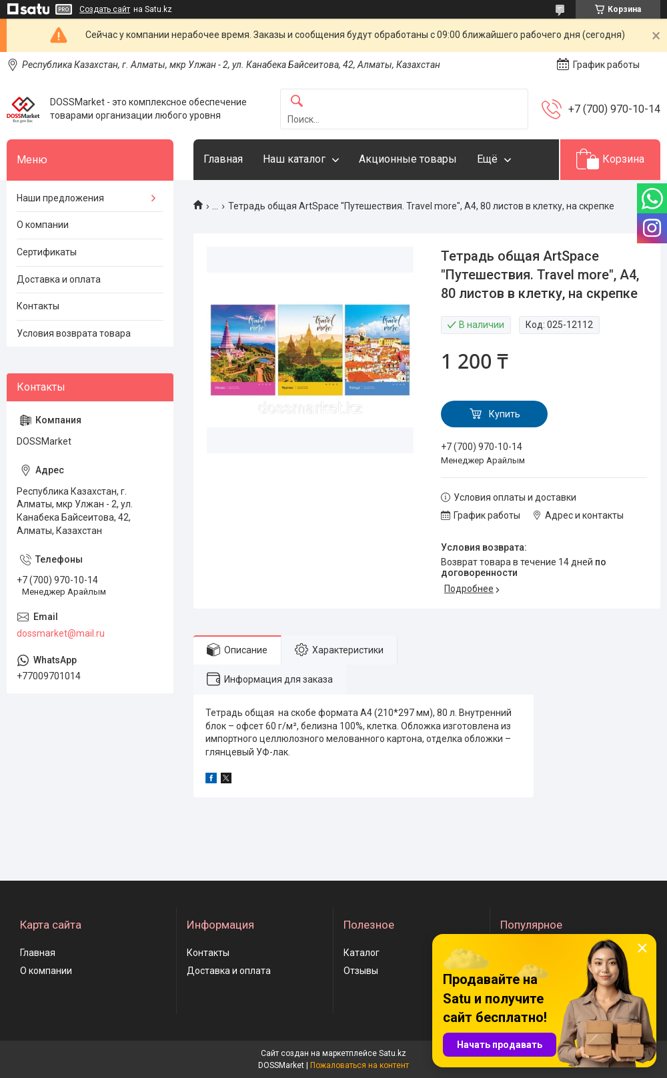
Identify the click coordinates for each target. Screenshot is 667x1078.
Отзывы (361, 970)
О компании (43, 224)
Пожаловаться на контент (359, 1065)
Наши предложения (60, 198)
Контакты (38, 306)
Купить (504, 414)
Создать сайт (104, 9)
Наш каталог (294, 159)
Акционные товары (408, 159)
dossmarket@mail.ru (61, 633)
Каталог (362, 952)
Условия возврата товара (74, 333)
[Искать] (296, 101)
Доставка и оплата (59, 279)
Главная (223, 159)
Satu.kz (392, 1053)
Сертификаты (47, 252)
